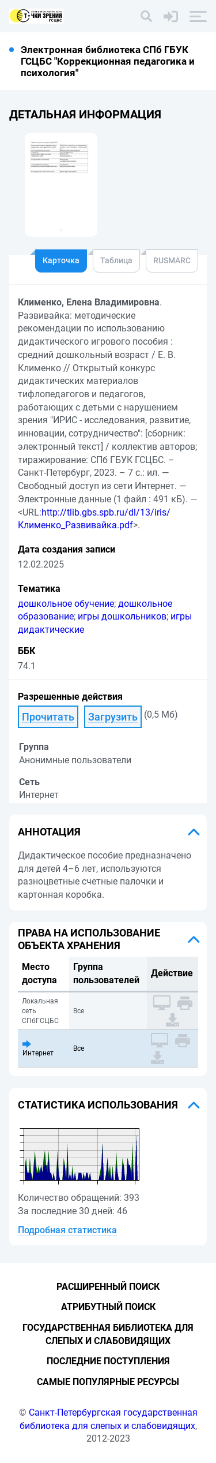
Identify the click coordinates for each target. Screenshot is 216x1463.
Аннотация (49, 832)
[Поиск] (146, 16)
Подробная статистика (67, 1230)
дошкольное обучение (66, 603)
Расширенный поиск (108, 1286)
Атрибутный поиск (108, 1306)
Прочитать (48, 717)
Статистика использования (98, 1105)
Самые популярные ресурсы (108, 1381)
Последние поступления (108, 1361)
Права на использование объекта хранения (89, 939)
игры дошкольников (122, 616)
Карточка (61, 260)
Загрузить (113, 717)
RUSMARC (172, 260)
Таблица (116, 260)
